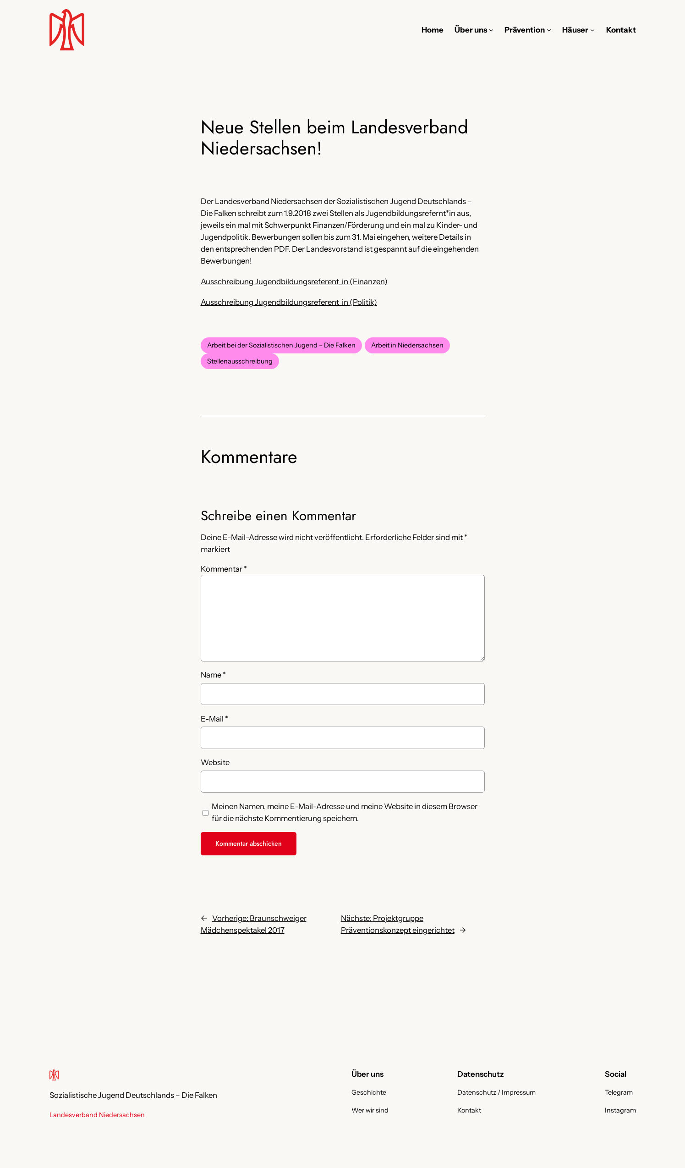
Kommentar (224, 568)
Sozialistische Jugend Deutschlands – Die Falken (133, 1095)
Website (215, 762)
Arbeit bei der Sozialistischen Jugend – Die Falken (281, 345)
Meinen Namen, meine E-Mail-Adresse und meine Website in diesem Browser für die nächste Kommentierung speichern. (344, 812)
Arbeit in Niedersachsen (407, 345)
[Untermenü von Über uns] (491, 30)
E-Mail (214, 718)
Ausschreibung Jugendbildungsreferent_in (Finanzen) (294, 281)
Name (213, 674)
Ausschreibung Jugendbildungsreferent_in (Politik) (289, 302)
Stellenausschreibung (240, 361)
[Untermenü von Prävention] (549, 30)
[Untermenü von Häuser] (592, 30)
